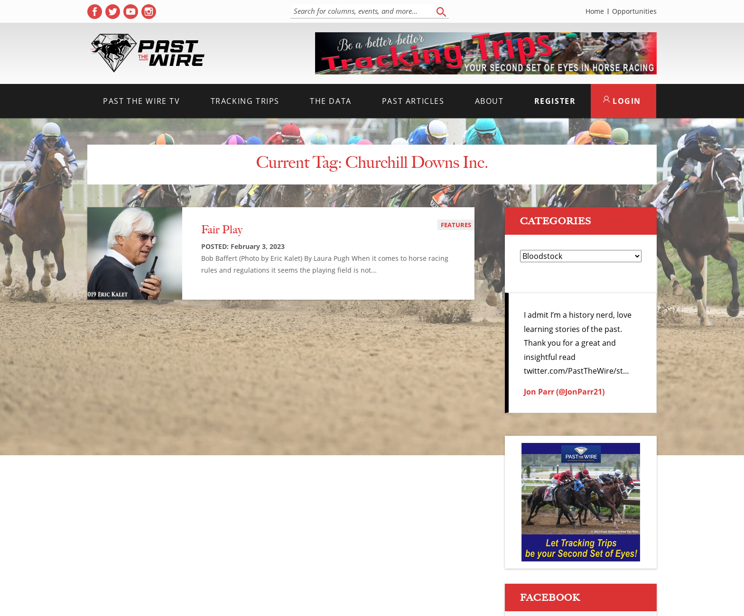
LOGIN (622, 101)
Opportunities (634, 11)
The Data (331, 101)
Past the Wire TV (141, 101)
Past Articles (413, 101)
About (489, 101)
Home (595, 11)
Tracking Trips (245, 101)
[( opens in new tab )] (94, 11)
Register (555, 101)
